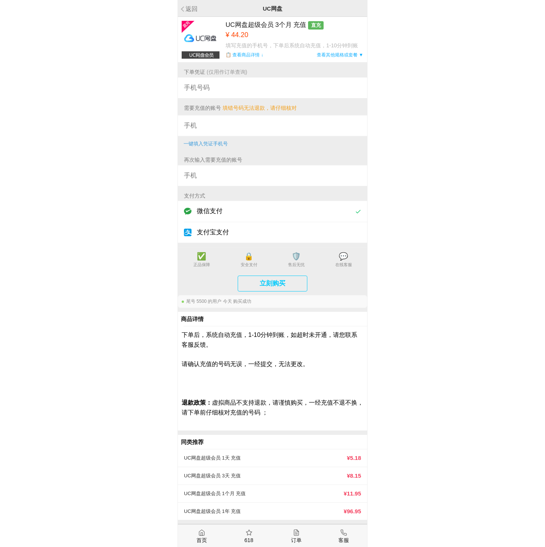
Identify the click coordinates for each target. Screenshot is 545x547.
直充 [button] (316, 25)
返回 (191, 9)
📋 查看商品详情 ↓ (244, 55)
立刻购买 (272, 283)
